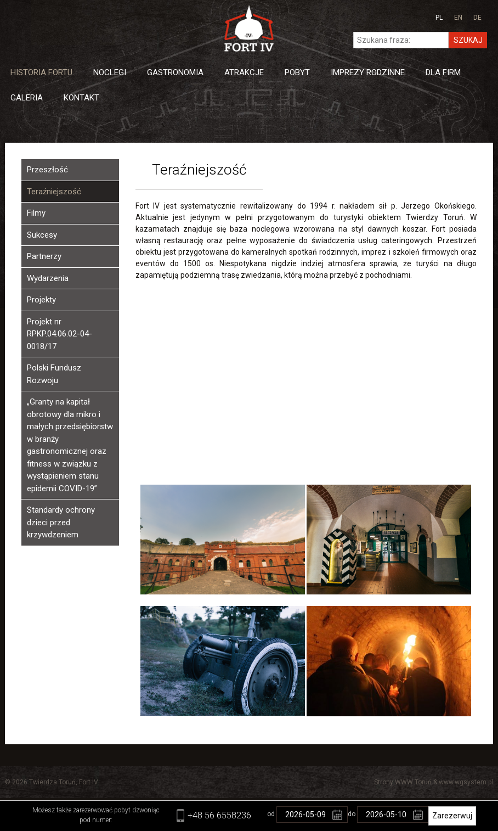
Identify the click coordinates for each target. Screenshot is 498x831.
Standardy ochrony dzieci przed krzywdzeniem (61, 522)
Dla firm (443, 72)
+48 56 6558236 (219, 815)
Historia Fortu (41, 72)
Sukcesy (42, 235)
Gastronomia (175, 72)
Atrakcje (244, 72)
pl (439, 17)
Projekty (41, 300)
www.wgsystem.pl (466, 782)
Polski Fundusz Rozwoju (54, 374)
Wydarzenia (48, 278)
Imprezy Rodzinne (368, 72)
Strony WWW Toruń (403, 782)
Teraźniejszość (54, 191)
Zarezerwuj (452, 815)
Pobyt (297, 72)
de (477, 17)
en (458, 17)
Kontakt (81, 98)
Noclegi (109, 72)
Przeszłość (47, 170)
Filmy (36, 213)
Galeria (26, 98)
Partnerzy (44, 256)
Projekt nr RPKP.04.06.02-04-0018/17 (59, 334)
